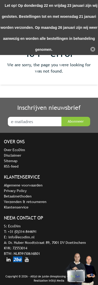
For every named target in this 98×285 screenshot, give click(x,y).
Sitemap (11, 160)
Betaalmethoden (18, 196)
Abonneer (76, 121)
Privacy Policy (15, 190)
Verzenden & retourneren (25, 201)
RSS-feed (11, 166)
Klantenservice (16, 207)
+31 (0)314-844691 (22, 231)
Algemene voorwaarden (23, 185)
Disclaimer (12, 155)
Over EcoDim (14, 149)
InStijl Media (56, 280)
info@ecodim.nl (21, 237)
